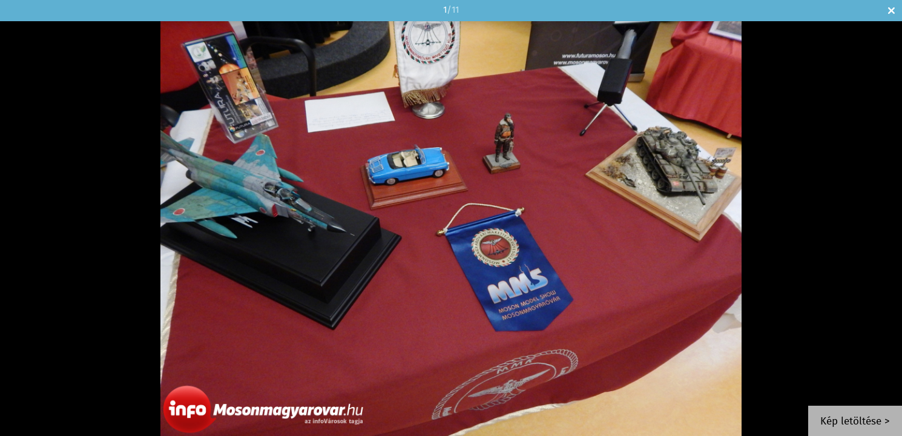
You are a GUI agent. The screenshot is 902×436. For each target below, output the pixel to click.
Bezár (891, 10)
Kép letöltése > (855, 422)
